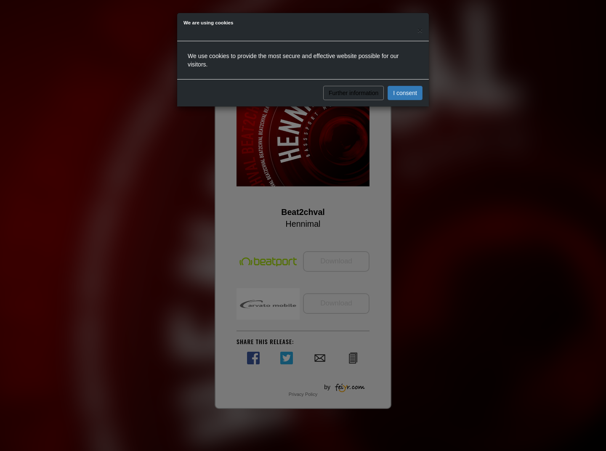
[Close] (420, 30)
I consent (405, 93)
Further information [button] (353, 93)
